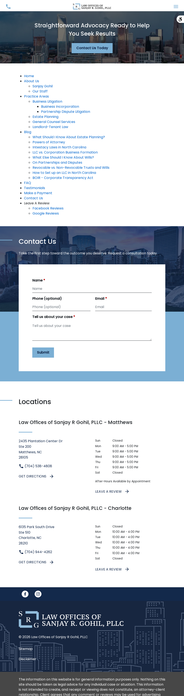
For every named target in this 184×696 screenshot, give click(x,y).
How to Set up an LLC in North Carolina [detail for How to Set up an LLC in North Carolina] (64, 172)
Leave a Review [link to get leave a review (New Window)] (112, 491)
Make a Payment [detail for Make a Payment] (38, 193)
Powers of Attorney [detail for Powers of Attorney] (49, 142)
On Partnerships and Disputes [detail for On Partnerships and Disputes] (57, 162)
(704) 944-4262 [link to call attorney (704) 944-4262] (35, 552)
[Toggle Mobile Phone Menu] (8, 6)
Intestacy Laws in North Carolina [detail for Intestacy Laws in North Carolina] (59, 147)
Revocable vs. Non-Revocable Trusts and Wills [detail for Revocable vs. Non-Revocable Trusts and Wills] (71, 167)
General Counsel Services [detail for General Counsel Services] (54, 121)
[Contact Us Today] (92, 48)
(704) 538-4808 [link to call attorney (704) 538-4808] (35, 466)
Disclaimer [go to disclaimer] (27, 659)
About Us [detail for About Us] (31, 81)
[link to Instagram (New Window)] (38, 594)
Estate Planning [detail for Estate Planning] (45, 116)
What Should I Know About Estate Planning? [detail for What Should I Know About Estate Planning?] (69, 137)
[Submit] (43, 352)
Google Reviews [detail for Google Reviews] (46, 213)
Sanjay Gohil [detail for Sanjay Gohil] (43, 86)
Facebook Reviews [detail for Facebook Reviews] (48, 208)
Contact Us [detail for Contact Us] (33, 198)
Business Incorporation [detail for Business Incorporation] (60, 106)
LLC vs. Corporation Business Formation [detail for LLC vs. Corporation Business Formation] (65, 152)
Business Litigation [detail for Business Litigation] (47, 101)
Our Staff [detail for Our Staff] (40, 91)
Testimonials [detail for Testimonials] (34, 188)
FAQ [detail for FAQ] (27, 182)
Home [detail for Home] (29, 76)
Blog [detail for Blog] (27, 132)
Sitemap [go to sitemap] (26, 648)
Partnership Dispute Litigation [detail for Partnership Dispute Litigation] (65, 111)
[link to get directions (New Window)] (54, 449)
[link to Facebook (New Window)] (25, 594)
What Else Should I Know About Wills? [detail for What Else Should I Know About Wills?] (63, 157)
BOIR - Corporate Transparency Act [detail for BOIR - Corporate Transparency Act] (63, 177)
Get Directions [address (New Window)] (36, 476)
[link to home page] (92, 6)
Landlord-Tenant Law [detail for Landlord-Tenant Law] (50, 126)
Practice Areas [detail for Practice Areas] (36, 96)
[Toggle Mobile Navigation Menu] (176, 6)
